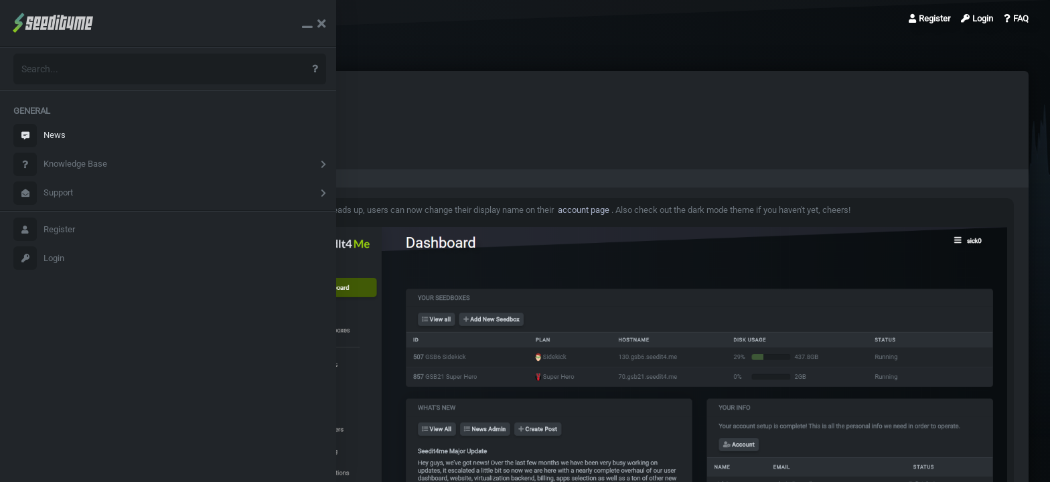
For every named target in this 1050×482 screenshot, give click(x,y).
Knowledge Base (60, 164)
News (39, 135)
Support (43, 193)
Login (38, 258)
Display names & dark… (256, 18)
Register (44, 229)
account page (608, 210)
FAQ (1016, 18)
